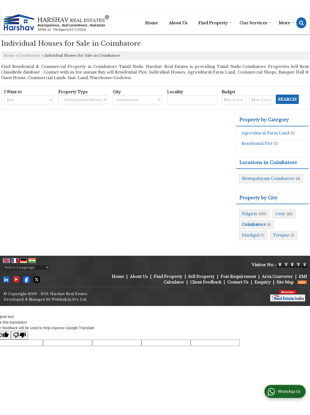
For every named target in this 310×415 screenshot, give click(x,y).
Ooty (280, 213)
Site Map (285, 282)
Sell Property (201, 276)
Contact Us (238, 282)
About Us (178, 22)
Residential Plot (257, 143)
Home (151, 22)
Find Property (215, 22)
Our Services (255, 22)
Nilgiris (249, 213)
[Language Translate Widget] (26, 267)
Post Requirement (238, 276)
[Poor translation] (19, 335)
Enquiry (262, 282)
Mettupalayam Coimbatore (268, 178)
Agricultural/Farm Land (265, 133)
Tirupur (281, 235)
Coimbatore (29, 55)
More (286, 22)
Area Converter (277, 276)
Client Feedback (205, 282)
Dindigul (250, 235)
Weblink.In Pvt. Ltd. (69, 299)
